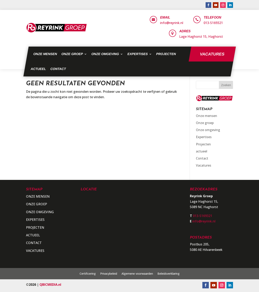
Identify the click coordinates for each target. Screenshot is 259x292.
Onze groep (72, 54)
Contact (58, 69)
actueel (38, 69)
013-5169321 (213, 23)
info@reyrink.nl (171, 23)
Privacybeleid (108, 273)
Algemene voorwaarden (137, 273)
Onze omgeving (105, 54)
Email (165, 17)
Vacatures (212, 54)
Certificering (88, 273)
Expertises (137, 54)
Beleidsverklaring (168, 273)
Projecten (166, 54)
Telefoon (212, 17)
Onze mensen (45, 54)
